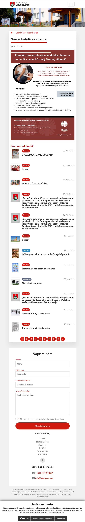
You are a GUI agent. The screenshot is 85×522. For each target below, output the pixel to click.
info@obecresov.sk (44, 478)
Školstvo (42, 445)
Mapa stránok (39, 492)
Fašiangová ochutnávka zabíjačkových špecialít (46, 254)
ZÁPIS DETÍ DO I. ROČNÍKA (35, 183)
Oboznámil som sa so (41, 419)
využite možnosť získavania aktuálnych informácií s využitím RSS (37, 489)
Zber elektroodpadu (32, 283)
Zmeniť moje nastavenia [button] (42, 518)
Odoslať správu (42, 426)
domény (21, 494)
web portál (50, 492)
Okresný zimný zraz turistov (36, 313)
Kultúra (42, 448)
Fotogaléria (42, 451)
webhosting (58, 492)
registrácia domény (32, 494)
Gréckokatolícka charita (27, 32)
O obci (42, 439)
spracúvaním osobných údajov (51, 419)
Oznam (25, 169)
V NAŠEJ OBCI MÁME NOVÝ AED (37, 154)
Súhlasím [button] (24, 518)
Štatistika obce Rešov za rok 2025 (38, 268)
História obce (42, 442)
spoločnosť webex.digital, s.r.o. (51, 494)
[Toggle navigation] (71, 4)
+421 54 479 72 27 (44, 473)
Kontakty (42, 454)
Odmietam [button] (60, 518)
